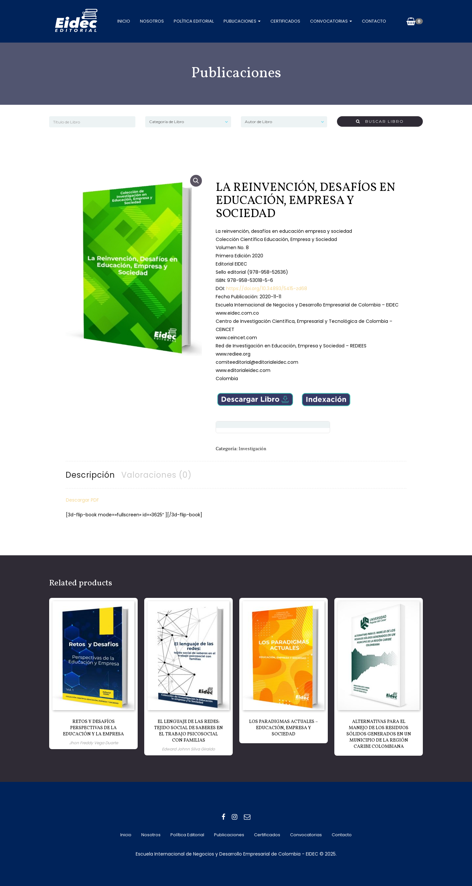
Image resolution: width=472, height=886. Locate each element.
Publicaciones (242, 21)
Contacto (374, 21)
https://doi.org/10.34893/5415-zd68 (266, 288)
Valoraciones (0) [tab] (156, 475)
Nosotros (152, 21)
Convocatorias (331, 21)
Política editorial (194, 21)
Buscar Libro (380, 121)
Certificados (285, 21)
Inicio (123, 21)
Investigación (252, 448)
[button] (196, 181)
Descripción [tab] (90, 475)
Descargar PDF (82, 500)
